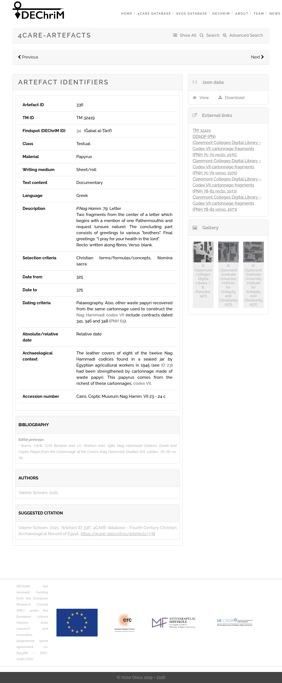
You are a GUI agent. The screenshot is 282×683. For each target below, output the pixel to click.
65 (117, 321)
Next (257, 57)
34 (78, 130)
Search (212, 35)
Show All (188, 35)
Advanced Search (246, 35)
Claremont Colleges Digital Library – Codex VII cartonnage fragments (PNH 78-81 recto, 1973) (226, 185)
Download (235, 97)
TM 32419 (201, 130)
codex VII (142, 383)
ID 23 (166, 365)
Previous (28, 57)
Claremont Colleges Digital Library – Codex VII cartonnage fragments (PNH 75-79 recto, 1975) (226, 148)
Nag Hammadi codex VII (100, 315)
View (204, 97)
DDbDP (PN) (203, 136)
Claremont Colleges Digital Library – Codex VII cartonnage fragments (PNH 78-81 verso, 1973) (226, 203)
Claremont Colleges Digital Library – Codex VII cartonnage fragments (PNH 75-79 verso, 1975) (226, 166)
